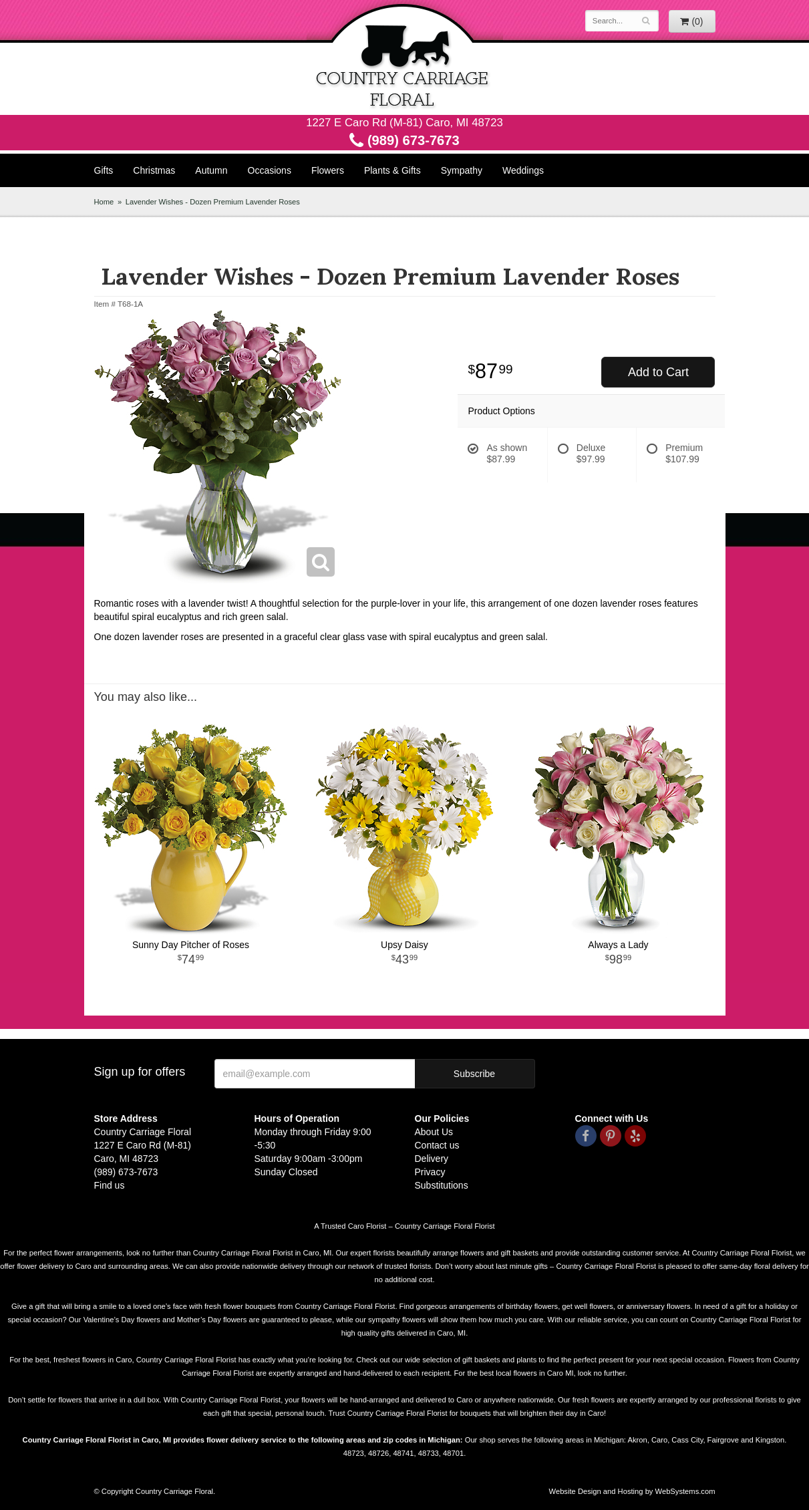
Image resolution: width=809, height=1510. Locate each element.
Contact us (437, 1145)
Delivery (432, 1158)
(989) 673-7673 (404, 140)
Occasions (269, 170)
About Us (434, 1131)
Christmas (154, 170)
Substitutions (441, 1185)
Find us (109, 1185)
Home (104, 202)
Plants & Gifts (392, 170)
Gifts (104, 170)
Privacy (430, 1172)
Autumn (211, 170)
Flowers (327, 170)
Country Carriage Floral (405, 57)
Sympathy (461, 170)
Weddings (523, 170)
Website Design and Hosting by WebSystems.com (632, 1491)
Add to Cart (658, 372)
